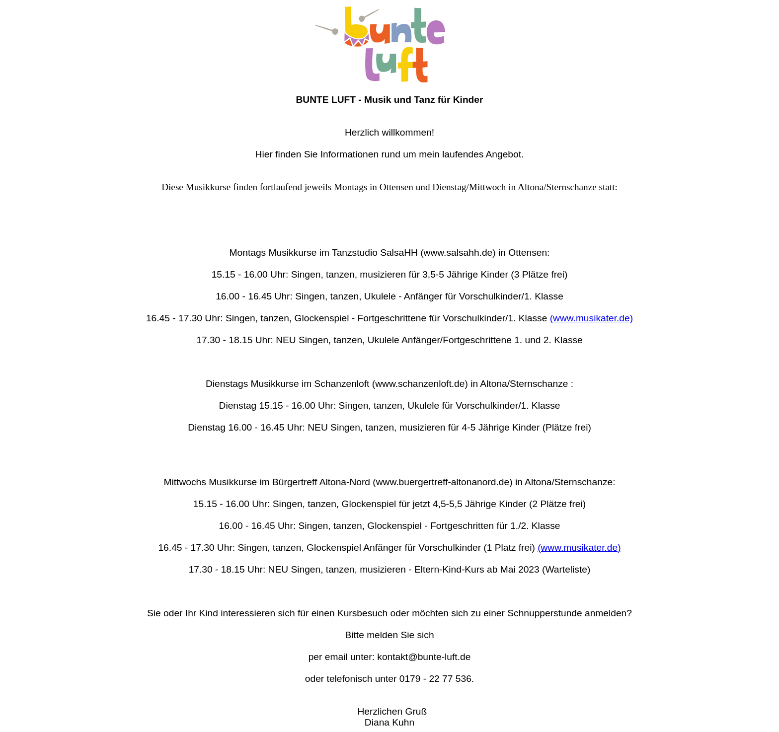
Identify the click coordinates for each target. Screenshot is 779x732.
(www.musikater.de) (591, 318)
